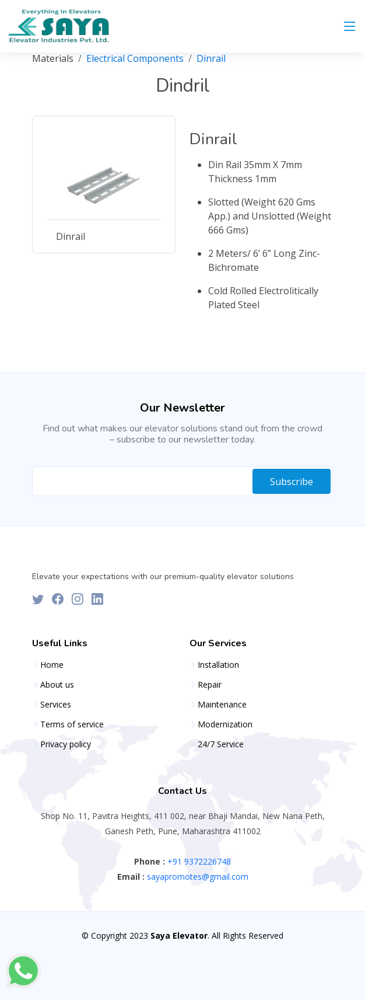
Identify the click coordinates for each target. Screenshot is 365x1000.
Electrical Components (135, 58)
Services (55, 705)
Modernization (225, 724)
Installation (218, 665)
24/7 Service (221, 744)
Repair (210, 685)
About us (57, 685)
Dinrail (211, 58)
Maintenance (222, 705)
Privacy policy (65, 744)
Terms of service (72, 724)
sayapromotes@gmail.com (196, 876)
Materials (52, 58)
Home (52, 665)
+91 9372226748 (198, 861)
